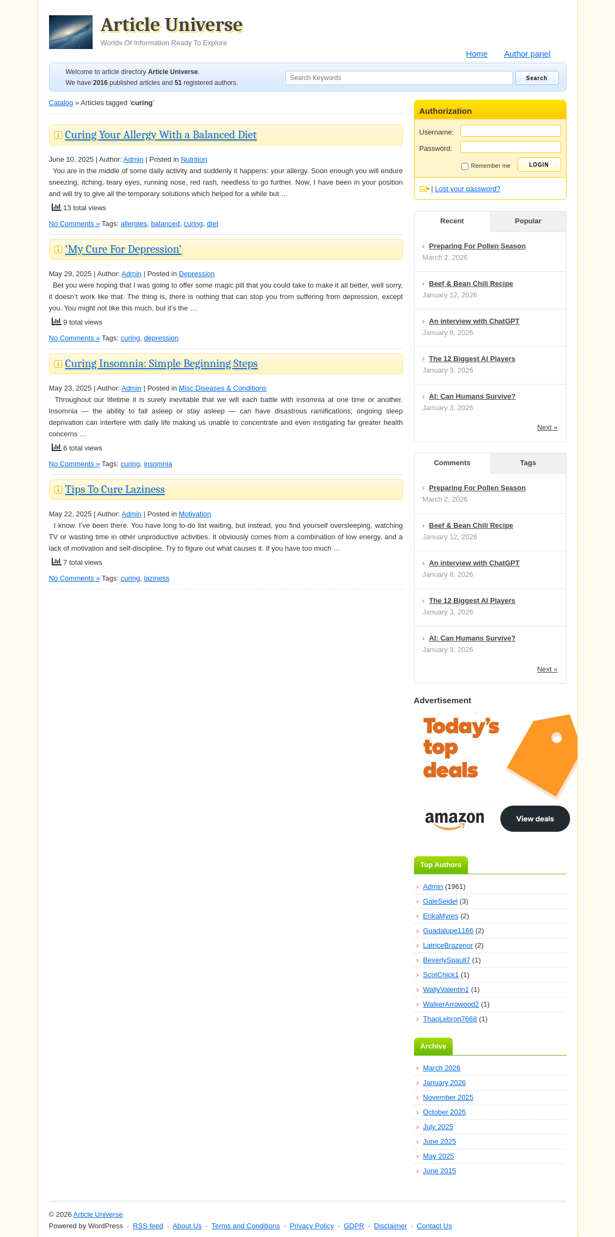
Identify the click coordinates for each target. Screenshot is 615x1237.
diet (212, 224)
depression (161, 338)
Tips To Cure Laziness (115, 489)
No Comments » (74, 224)
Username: (436, 132)
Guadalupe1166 (448, 931)
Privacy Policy (312, 1226)
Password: (436, 148)
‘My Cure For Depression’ (123, 248)
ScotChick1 (441, 975)
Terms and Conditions (245, 1226)
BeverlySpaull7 (447, 960)
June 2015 (439, 1171)
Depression (197, 274)
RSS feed (148, 1226)
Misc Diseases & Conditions (222, 388)
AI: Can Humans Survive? (472, 396)
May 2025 (438, 1156)
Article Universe (172, 31)
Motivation (195, 514)
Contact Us (434, 1226)
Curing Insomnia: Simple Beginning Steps (161, 363)
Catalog (61, 103)
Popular (528, 221)
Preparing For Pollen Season (477, 246)
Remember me (486, 166)
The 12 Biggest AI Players (472, 359)
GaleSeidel (440, 901)
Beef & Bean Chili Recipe (471, 283)
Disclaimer (390, 1226)
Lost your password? (468, 189)
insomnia (158, 464)
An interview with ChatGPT (474, 321)
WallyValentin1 (446, 989)
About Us (187, 1226)
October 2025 (444, 1112)
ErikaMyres (441, 916)
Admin (134, 159)
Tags (528, 463)
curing (193, 224)
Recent (452, 221)
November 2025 (448, 1097)
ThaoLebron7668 (450, 1019)
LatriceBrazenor (448, 945)
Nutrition (194, 159)
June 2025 (439, 1141)
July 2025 (438, 1127)
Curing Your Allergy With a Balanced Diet (161, 134)
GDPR (354, 1226)
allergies (133, 224)
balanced (165, 224)
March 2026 (442, 1068)
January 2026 (444, 1082)
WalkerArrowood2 (451, 1004)
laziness (156, 578)
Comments (452, 463)
